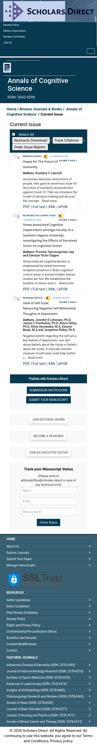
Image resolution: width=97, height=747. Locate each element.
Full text (39, 207)
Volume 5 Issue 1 (68, 161)
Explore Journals (18, 552)
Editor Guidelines (18, 606)
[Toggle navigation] (91, 51)
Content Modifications (22, 644)
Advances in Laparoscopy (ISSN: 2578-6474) (37, 684)
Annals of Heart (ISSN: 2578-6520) (30, 702)
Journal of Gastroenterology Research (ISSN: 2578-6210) (45, 671)
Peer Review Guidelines (22, 612)
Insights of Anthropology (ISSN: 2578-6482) (36, 690)
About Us (13, 546)
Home (12, 109)
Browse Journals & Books (41, 109)
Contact (12, 650)
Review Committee (14, 36)
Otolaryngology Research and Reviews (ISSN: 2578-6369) (45, 696)
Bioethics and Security (22, 638)
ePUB (63, 207)
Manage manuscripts (21, 565)
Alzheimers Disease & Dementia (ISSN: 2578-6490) (41, 665)
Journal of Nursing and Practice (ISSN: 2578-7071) (41, 715)
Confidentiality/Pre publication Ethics (32, 631)
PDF (27, 207)
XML (52, 207)
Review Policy (11, 24)
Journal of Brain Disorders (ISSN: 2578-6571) (37, 709)
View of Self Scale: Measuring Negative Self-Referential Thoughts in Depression (49, 308)
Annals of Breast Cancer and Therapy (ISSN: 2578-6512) (44, 721)
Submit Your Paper (19, 559)
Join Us (7, 42)
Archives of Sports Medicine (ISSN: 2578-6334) (38, 677)
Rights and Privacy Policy (23, 625)
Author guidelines (18, 600)
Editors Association (14, 30)
